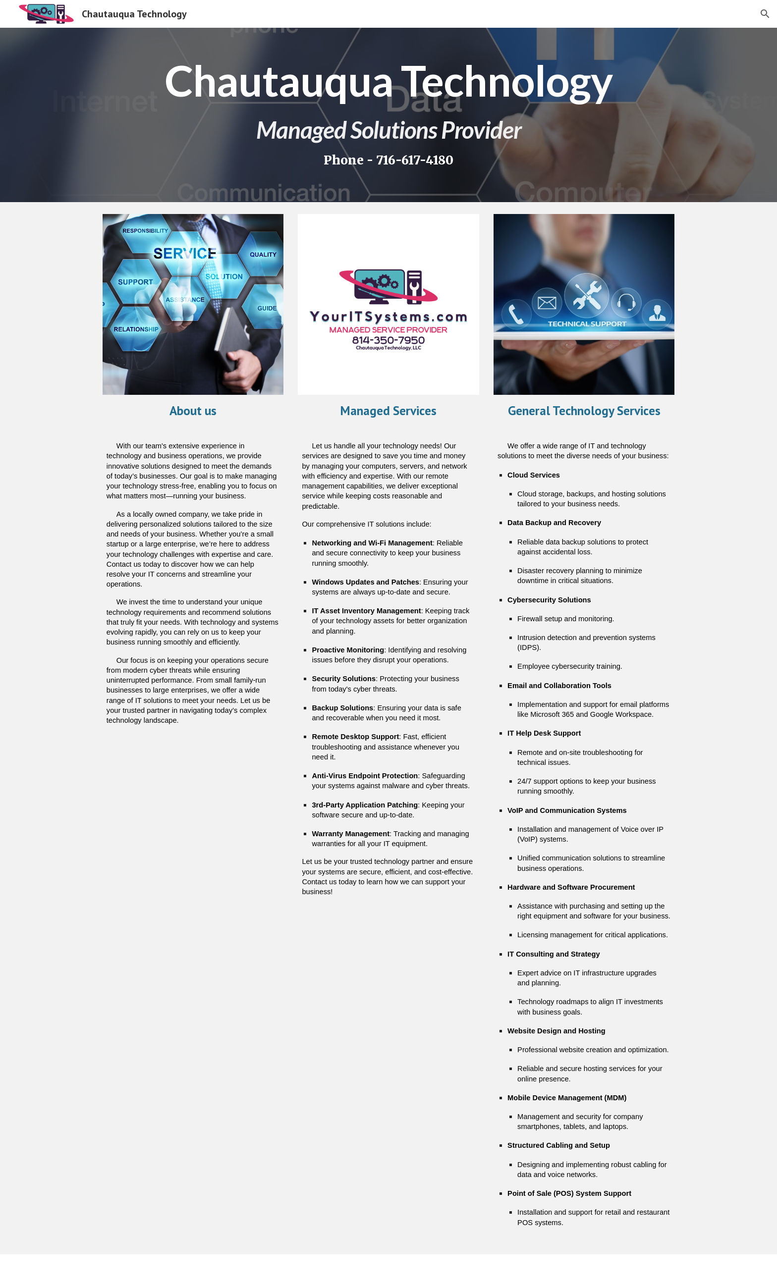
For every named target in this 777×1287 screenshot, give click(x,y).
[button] (765, 14)
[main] (388, 114)
